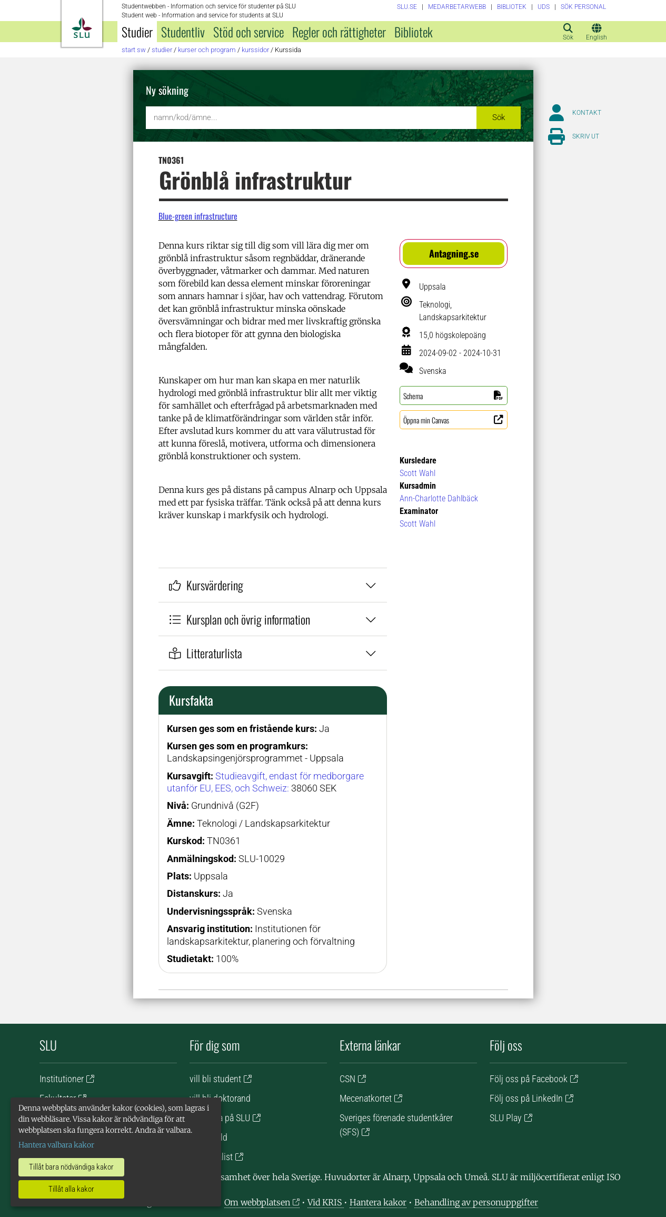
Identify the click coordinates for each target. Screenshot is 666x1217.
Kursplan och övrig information (273, 619)
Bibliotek (413, 31)
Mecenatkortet (366, 1098)
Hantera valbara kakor (56, 1145)
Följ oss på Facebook (529, 1078)
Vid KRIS (325, 1202)
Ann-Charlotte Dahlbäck (439, 498)
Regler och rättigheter (339, 31)
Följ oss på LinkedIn (526, 1098)
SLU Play (506, 1117)
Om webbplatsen (257, 1202)
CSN (347, 1078)
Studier (137, 31)
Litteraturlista (273, 652)
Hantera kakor (378, 1202)
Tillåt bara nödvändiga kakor (71, 1167)
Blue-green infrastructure (197, 216)
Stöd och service (248, 31)
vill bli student (215, 1078)
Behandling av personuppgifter (476, 1202)
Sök (498, 117)
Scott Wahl (417, 473)
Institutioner (61, 1078)
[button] (454, 253)
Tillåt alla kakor (71, 1189)
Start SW (134, 50)
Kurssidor (255, 50)
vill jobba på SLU (220, 1117)
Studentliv (183, 31)
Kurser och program (207, 50)
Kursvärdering (273, 584)
